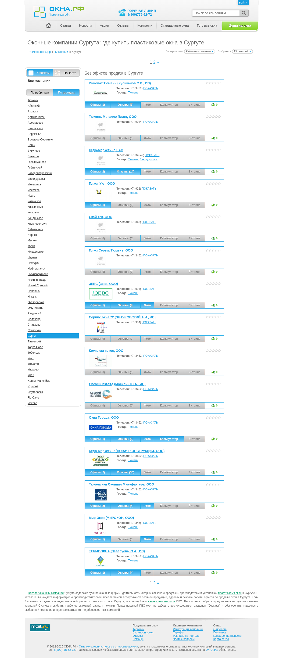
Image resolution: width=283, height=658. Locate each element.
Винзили (33, 156)
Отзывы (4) (125, 305)
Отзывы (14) (125, 171)
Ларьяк (32, 235)
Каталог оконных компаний (46, 593)
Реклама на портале (186, 635)
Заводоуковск (149, 159)
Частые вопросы (183, 639)
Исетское (34, 190)
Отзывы (123, 25)
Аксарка (33, 111)
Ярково (32, 403)
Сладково (34, 324)
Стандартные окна (175, 25)
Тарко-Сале (35, 347)
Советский (34, 330)
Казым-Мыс (35, 207)
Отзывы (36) (125, 472)
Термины (138, 629)
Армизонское (36, 117)
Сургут (32, 336)
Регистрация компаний (188, 629)
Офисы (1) (97, 104)
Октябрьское (36, 302)
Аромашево (35, 122)
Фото (147, 305)
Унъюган (33, 364)
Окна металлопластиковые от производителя (108, 646)
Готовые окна (207, 25)
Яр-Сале (33, 397)
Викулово (34, 150)
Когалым (33, 212)
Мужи (31, 246)
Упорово (33, 369)
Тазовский (34, 341)
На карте (70, 73)
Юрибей (33, 386)
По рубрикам (40, 92)
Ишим (32, 195)
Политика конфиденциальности (227, 634)
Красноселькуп (37, 223)
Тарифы (178, 632)
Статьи (65, 25)
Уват (31, 358)
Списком (43, 73)
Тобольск (34, 352)
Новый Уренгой (38, 285)
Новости (85, 25)
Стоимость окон (143, 632)
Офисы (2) (97, 171)
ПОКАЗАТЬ (150, 88)
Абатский (34, 106)
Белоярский (35, 128)
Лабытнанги (35, 229)
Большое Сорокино (40, 139)
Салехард (34, 319)
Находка (33, 263)
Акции (104, 25)
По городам (66, 92)
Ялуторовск (35, 392)
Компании (144, 25)
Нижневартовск (38, 274)
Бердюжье (34, 134)
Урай (31, 375)
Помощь (138, 639)
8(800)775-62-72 (140, 14)
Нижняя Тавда (37, 279)
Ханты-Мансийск (39, 380)
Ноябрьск (34, 291)
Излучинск (34, 184)
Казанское (34, 201)
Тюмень (133, 92)
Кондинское (35, 218)
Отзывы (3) (125, 104)
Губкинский (35, 167)
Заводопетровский (40, 173)
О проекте (220, 629)
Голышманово (37, 162)
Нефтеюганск (36, 268)
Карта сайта (221, 639)
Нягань (32, 296)
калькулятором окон (161, 601)
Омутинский (35, 307)
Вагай (31, 145)
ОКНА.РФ (212, 649)
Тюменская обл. (60, 14)
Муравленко (36, 251)
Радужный (34, 313)
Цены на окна (240, 25)
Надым (32, 257)
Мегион (32, 240)
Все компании (39, 81)
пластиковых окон (229, 593)
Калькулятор (169, 439)
